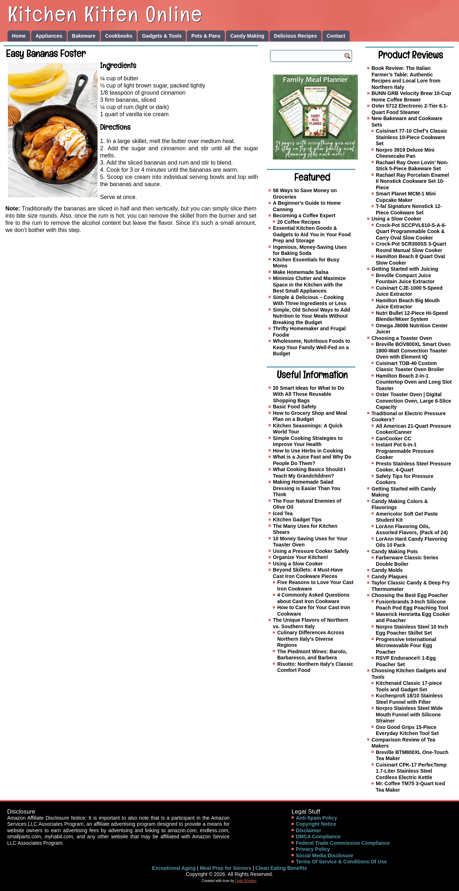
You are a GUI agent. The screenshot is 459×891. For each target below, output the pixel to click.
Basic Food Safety (294, 406)
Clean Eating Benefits (281, 868)
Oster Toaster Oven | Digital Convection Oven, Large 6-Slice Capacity (413, 401)
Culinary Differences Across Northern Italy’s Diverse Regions (310, 639)
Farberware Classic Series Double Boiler (407, 561)
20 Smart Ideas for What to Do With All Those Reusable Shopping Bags (308, 394)
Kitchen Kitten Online (105, 14)
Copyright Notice (316, 824)
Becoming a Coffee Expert (304, 215)
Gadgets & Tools (161, 36)
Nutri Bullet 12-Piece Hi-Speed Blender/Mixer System (412, 316)
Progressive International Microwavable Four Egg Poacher (406, 645)
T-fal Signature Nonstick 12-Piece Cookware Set (409, 209)
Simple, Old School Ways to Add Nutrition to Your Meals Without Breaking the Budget (311, 316)
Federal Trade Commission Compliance (343, 843)
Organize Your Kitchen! (300, 557)
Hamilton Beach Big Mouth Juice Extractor (408, 304)
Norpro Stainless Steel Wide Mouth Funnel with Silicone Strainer (409, 714)
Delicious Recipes (295, 36)
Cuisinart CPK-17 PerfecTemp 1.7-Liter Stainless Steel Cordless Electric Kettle (411, 771)
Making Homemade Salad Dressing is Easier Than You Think (306, 488)
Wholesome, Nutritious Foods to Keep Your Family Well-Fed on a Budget (311, 347)
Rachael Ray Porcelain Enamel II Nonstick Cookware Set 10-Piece (412, 181)
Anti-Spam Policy (316, 818)
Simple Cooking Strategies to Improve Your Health (307, 441)
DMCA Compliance (318, 836)
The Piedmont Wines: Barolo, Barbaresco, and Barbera (312, 655)
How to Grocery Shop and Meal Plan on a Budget (310, 416)
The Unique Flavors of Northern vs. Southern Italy (310, 623)
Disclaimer (308, 830)
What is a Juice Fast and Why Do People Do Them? (312, 460)
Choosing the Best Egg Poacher (410, 595)
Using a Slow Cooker (298, 564)
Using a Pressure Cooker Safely (311, 551)
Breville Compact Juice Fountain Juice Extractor (405, 278)
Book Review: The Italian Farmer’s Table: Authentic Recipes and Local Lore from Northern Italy (406, 77)
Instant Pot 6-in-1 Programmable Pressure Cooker (405, 451)
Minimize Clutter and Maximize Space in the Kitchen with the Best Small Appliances (309, 284)
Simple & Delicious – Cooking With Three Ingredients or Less (309, 300)
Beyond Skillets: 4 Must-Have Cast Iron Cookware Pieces (308, 573)
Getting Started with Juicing (405, 269)
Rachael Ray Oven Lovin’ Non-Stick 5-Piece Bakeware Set (412, 166)
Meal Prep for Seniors (225, 868)
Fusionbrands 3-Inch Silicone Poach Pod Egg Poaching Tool (412, 605)
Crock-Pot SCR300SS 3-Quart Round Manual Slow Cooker (411, 247)
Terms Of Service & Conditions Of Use (341, 861)
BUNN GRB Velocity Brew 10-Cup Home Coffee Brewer (411, 96)
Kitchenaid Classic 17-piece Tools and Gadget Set (409, 686)
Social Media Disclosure (324, 855)
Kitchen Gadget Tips (297, 519)
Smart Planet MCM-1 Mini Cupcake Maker (406, 197)
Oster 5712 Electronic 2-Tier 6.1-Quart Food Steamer (410, 109)
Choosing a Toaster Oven (402, 338)
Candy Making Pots (395, 551)
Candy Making (247, 36)
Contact (336, 36)
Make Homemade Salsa (300, 272)
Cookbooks (118, 36)
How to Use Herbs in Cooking (308, 451)
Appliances (49, 36)
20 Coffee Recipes (299, 222)
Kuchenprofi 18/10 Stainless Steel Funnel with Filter (409, 699)
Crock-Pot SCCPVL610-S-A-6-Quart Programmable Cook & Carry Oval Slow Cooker (411, 231)
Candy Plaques (389, 576)
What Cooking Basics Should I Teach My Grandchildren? (309, 472)
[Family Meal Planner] (315, 117)
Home (19, 36)
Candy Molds (387, 570)
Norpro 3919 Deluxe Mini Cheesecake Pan (405, 153)
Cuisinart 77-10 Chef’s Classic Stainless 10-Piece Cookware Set (412, 137)
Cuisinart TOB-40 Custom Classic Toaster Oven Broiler (410, 366)
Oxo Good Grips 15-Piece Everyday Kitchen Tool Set (407, 730)
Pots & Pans (206, 36)
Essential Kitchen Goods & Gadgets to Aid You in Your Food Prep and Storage (312, 234)
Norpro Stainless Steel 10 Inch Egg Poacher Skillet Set (412, 630)
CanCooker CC (393, 438)
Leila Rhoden (245, 881)
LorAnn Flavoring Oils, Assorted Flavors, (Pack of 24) (412, 529)
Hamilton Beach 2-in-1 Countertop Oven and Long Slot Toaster (414, 382)
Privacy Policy (313, 849)
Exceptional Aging (174, 868)
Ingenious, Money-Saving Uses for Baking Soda (310, 250)
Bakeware (83, 36)
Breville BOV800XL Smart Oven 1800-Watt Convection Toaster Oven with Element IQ (413, 350)
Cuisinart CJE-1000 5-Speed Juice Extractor (409, 291)
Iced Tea (283, 513)
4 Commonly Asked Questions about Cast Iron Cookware (313, 598)
